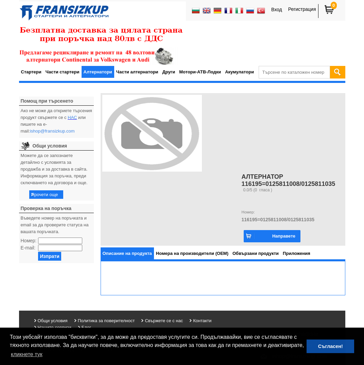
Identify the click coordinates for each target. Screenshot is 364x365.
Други (168, 71)
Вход (276, 9)
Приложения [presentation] (296, 253)
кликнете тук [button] (26, 354)
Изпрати (49, 256)
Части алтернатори (137, 71)
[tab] (127, 253)
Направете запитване (283, 237)
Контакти (202, 320)
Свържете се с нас (164, 320)
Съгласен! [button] (330, 346)
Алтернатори (98, 71)
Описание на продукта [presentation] (127, 253)
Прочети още (44, 194)
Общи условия (53, 320)
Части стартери (63, 71)
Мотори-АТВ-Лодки (200, 71)
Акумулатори (239, 71)
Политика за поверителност (106, 320)
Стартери (31, 71)
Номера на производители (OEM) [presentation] (192, 253)
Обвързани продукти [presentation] (255, 253)
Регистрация (302, 9)
